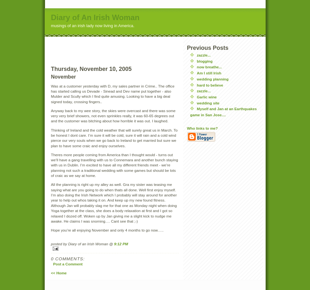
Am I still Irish (209, 73)
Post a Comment (68, 264)
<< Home (59, 273)
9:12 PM (121, 244)
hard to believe (210, 85)
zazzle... (204, 55)
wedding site (208, 103)
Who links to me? (202, 128)
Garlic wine (207, 97)
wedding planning (213, 79)
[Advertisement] (115, 46)
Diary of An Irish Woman (95, 17)
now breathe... (209, 67)
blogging (205, 61)
